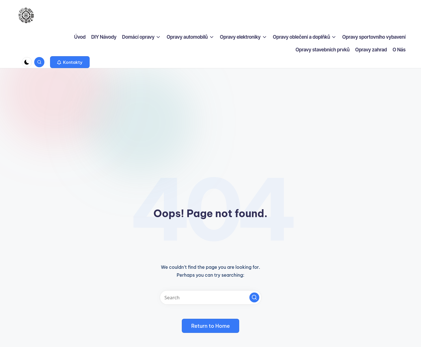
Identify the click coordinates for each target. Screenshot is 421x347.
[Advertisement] (210, 110)
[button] (70, 62)
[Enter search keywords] (211, 297)
